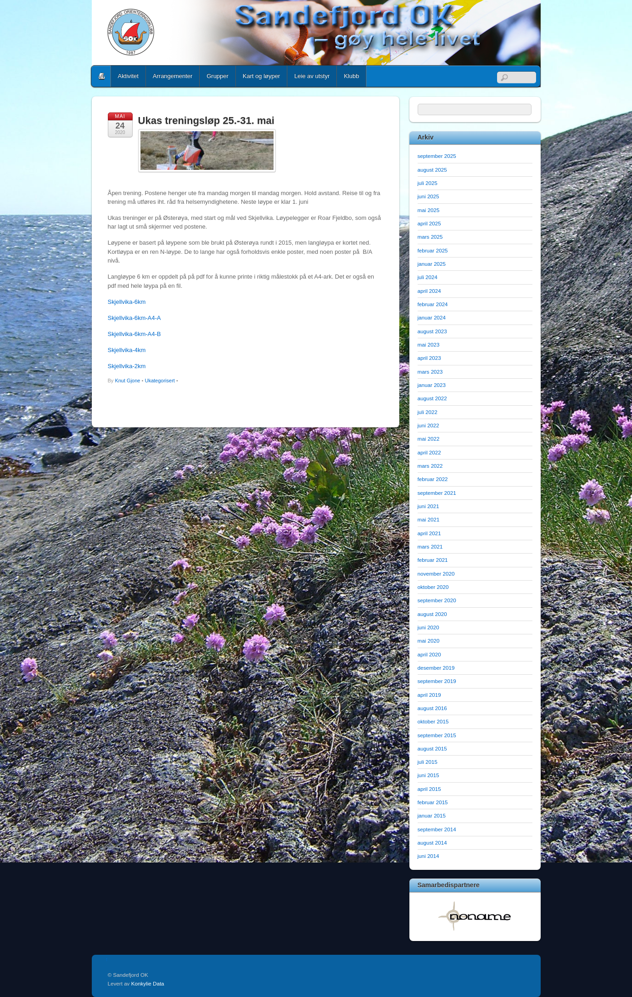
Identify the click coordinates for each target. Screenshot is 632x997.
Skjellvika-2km (127, 366)
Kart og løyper (261, 76)
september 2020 (437, 600)
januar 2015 (432, 815)
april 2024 (429, 291)
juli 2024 (427, 277)
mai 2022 (429, 439)
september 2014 (437, 829)
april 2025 (429, 223)
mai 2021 (429, 519)
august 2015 (432, 748)
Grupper (218, 76)
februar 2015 (433, 802)
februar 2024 (433, 304)
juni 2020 (428, 627)
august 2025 (432, 170)
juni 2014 (428, 856)
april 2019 (429, 695)
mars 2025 (430, 237)
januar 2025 (432, 264)
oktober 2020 (433, 587)
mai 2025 (429, 210)
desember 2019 (436, 668)
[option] (475, 915)
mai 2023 (429, 344)
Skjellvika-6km (127, 301)
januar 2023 (432, 385)
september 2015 (437, 735)
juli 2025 (427, 183)
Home (101, 76)
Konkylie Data (147, 983)
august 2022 (432, 398)
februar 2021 (433, 560)
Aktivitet (128, 76)
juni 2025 (428, 196)
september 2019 (437, 681)
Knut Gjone (127, 380)
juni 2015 (428, 775)
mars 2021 (430, 546)
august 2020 (432, 614)
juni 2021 (428, 506)
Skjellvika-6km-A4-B (134, 333)
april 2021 (429, 533)
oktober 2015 (433, 721)
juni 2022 (428, 425)
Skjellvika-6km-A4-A (134, 317)
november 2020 (436, 574)
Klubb (351, 76)
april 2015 (429, 789)
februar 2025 (433, 250)
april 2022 (429, 452)
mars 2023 (430, 372)
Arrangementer (172, 76)
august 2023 (432, 331)
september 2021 (437, 493)
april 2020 (429, 654)
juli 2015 (427, 762)
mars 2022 (430, 466)
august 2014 (432, 843)
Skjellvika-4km (127, 350)
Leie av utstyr (312, 76)
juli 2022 (427, 412)
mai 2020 (429, 641)
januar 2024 (432, 317)
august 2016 (432, 708)
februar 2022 (433, 479)
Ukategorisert (159, 380)
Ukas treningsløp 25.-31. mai (206, 120)
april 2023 (429, 358)
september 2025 (437, 156)
